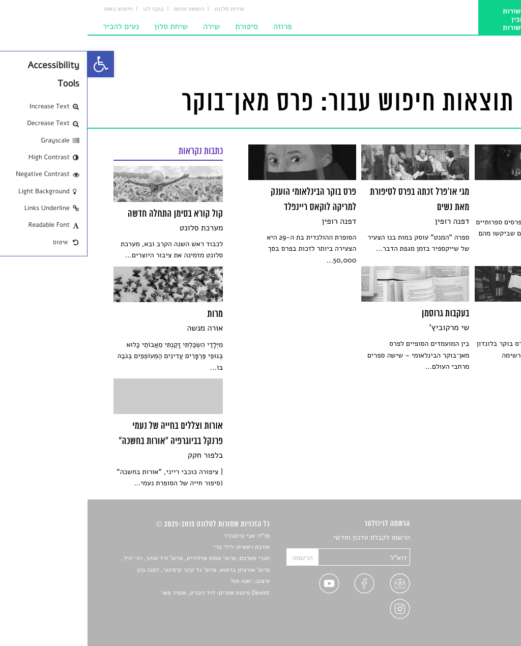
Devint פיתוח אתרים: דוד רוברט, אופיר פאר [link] (128, 593)
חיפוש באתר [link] (30, 9)
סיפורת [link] (159, 26)
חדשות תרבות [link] (475, 562)
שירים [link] (486, 549)
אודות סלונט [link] (142, 9)
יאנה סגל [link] (154, 581)
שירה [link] (123, 26)
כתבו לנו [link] (65, 9)
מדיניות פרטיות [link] (473, 609)
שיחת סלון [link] (83, 26)
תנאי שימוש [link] (478, 621)
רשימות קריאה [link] (474, 573)
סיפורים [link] (484, 538)
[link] (13, 64)
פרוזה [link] (195, 26)
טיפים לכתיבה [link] (475, 597)
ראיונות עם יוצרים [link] (469, 586)
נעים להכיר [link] (33, 26)
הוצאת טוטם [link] (101, 9)
